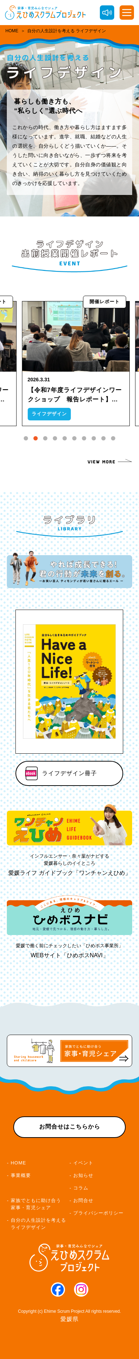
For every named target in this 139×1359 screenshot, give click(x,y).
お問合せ (83, 1200)
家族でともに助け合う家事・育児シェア (36, 1204)
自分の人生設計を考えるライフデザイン (38, 1223)
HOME (11, 31)
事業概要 (21, 1175)
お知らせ (83, 1175)
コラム (80, 1188)
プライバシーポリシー (98, 1213)
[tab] (26, 438)
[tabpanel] (82, 363)
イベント (83, 1162)
